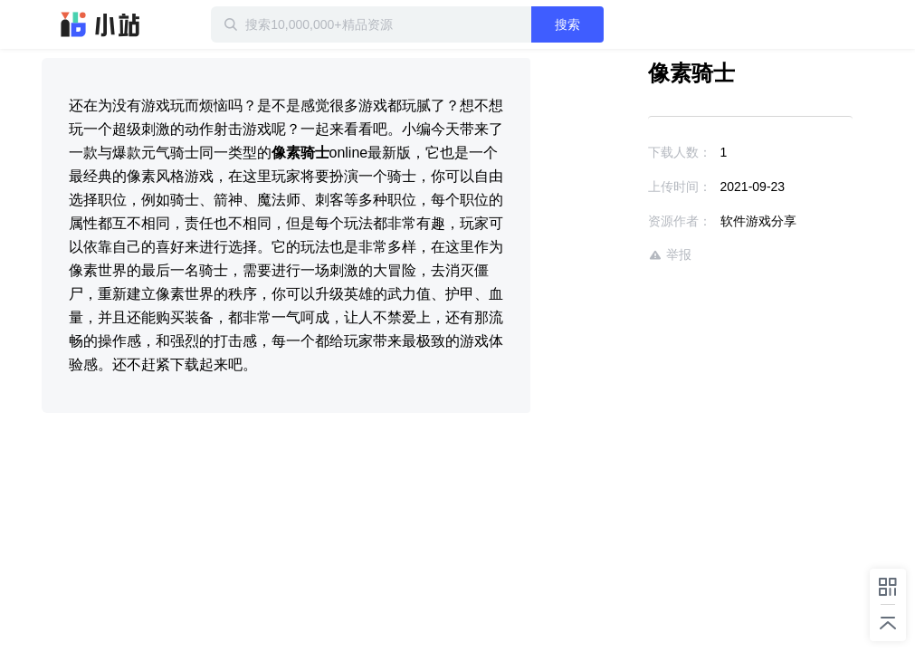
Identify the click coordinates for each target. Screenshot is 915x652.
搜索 (567, 24)
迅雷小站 (100, 24)
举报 (669, 255)
